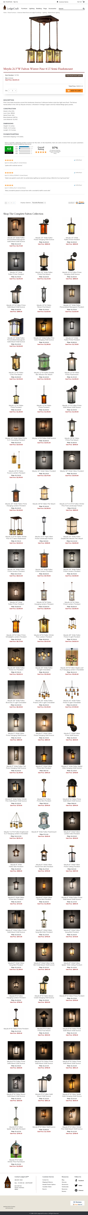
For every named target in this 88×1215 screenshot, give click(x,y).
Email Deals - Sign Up (12, 2)
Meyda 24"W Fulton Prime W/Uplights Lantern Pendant (16, 636)
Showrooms (65, 1184)
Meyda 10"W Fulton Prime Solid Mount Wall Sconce (16, 306)
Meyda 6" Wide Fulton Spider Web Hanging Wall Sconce (71, 767)
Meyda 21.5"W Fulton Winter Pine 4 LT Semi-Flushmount (16, 537)
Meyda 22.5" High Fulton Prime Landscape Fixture (44, 537)
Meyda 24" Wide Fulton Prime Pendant (16, 603)
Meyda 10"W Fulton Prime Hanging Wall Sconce (71, 273)
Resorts (44, 1189)
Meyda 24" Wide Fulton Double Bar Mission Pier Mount (72, 537)
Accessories (52, 8)
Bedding (39, 8)
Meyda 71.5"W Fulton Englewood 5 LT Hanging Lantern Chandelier (16, 833)
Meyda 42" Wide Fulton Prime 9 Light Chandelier (72, 701)
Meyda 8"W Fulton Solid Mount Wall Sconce (44, 1095)
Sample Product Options (49, 1184)
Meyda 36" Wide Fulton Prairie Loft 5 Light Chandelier (44, 701)
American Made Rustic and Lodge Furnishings (29, 12)
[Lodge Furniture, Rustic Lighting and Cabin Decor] (11, 7)
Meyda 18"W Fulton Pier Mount (44, 504)
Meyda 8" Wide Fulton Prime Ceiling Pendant (72, 865)
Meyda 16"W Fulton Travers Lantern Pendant (16, 472)
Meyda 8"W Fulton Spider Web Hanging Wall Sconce (72, 1095)
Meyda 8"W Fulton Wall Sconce (44, 1127)
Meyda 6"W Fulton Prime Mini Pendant (44, 800)
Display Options (26, 202)
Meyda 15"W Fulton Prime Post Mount (72, 439)
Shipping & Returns (47, 1182)
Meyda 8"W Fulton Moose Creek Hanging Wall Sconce (44, 997)
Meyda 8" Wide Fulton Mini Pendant (16, 865)
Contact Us (45, 1179)
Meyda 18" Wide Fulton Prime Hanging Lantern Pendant (16, 505)
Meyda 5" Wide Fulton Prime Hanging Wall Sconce (16, 734)
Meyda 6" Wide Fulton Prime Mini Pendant (44, 767)
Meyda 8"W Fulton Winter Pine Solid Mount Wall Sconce (71, 1128)
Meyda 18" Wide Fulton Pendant (44, 471)
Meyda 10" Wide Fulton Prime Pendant (72, 238)
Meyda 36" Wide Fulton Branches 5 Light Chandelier (16, 701)
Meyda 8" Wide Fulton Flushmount (44, 832)
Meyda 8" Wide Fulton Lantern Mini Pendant (72, 833)
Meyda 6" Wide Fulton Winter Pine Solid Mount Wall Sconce (16, 800)
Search (84, 8)
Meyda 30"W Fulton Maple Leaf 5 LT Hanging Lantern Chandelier (72, 669)
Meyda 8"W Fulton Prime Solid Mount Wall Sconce (72, 1029)
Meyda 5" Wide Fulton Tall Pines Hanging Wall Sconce (16, 767)
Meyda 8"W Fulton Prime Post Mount (44, 1029)
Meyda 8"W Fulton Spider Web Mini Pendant (16, 1128)
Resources (64, 1189)
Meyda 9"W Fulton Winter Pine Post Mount (16, 1161)
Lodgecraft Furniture (42, 1212)
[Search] (70, 9)
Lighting (31, 8)
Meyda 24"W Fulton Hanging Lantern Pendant (43, 603)
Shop (74, 75)
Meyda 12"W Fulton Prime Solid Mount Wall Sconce (71, 406)
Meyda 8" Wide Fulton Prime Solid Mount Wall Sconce (72, 898)
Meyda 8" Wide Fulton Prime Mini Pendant (16, 898)
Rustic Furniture (12, 12)
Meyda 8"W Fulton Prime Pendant (72, 996)
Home (4, 12)
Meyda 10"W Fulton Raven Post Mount (44, 306)
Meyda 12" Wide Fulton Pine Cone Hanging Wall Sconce (44, 339)
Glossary (64, 1182)
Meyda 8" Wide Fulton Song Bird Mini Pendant (44, 931)
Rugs (45, 8)
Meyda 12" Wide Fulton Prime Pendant (72, 339)
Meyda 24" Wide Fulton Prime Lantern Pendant (16, 570)
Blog (63, 1179)
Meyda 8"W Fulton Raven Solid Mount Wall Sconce (16, 1095)
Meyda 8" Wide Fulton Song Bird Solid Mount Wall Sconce (44, 964)
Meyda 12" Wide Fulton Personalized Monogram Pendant (72, 306)
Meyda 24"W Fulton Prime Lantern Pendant (71, 603)
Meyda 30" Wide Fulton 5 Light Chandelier (44, 669)
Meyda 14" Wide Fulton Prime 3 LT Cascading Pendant (16, 439)
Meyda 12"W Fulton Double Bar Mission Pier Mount (44, 373)
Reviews (64, 1191)
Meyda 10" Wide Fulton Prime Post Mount (44, 273)
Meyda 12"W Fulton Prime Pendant (16, 406)
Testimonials (65, 1186)
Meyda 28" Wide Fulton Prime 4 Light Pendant (71, 636)
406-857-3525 (19, 1179)
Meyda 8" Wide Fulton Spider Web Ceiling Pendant (72, 964)
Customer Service (63, 2)
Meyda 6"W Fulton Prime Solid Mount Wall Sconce (72, 800)
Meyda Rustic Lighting (54, 12)
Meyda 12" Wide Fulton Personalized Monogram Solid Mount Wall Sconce (16, 339)
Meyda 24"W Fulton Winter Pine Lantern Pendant (44, 636)
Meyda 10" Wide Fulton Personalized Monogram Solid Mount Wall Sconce (16, 239)
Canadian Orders (47, 1186)
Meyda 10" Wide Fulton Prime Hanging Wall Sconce (44, 238)
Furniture (24, 8)
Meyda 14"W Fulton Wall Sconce (44, 438)
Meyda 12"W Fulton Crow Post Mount (16, 373)
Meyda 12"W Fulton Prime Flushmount (72, 373)
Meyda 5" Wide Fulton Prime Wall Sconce (72, 734)
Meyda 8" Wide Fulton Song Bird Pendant (72, 931)
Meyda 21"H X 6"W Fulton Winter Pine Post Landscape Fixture (72, 505)
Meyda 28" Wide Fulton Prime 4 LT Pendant (16, 669)
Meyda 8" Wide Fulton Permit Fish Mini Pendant (44, 865)
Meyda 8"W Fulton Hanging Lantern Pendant (16, 997)
